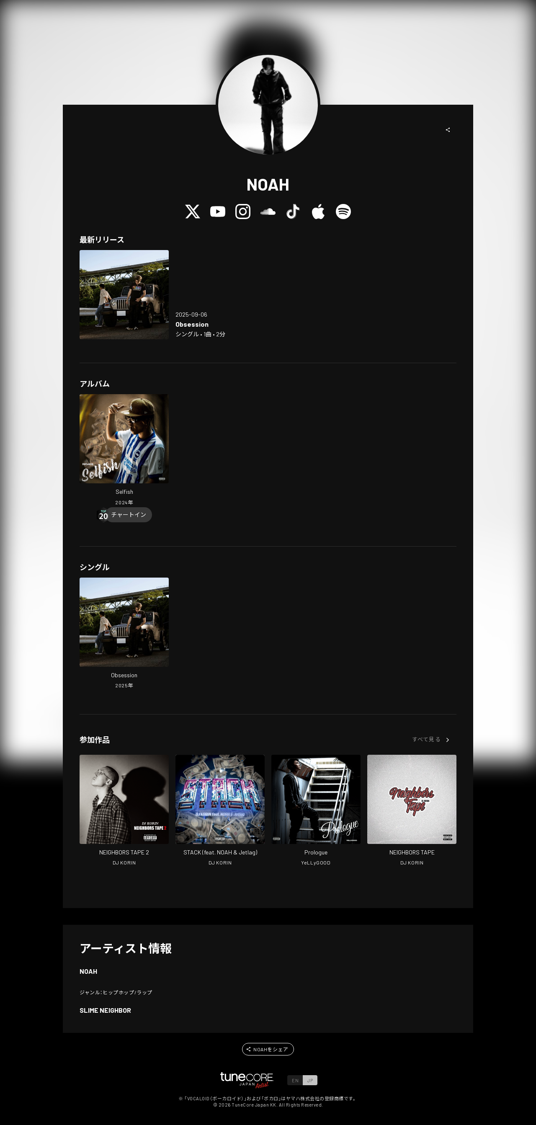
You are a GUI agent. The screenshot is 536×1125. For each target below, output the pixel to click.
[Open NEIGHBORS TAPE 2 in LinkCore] (124, 811)
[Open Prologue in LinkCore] (316, 811)
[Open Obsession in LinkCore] (124, 294)
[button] (448, 129)
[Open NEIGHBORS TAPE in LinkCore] (411, 811)
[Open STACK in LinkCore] (220, 811)
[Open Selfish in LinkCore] (124, 450)
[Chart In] (128, 514)
